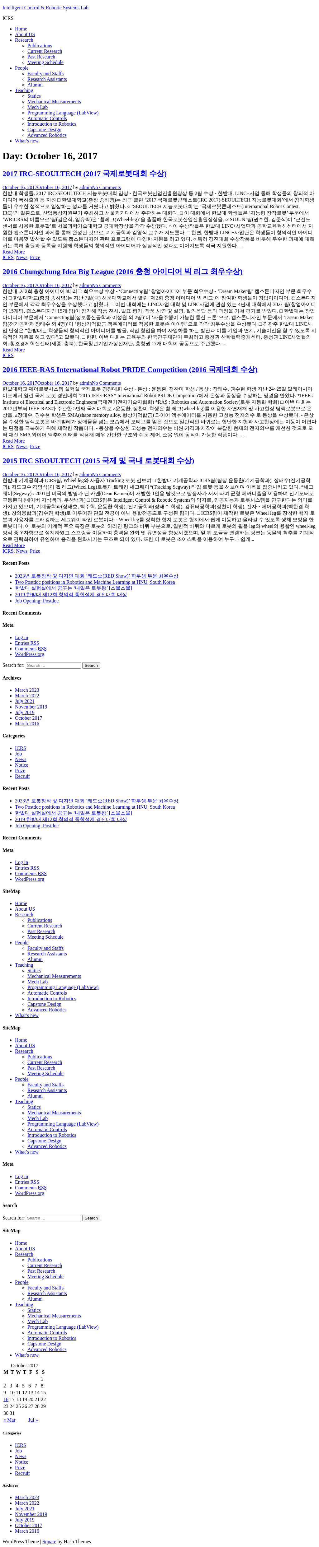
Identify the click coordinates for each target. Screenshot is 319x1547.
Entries (27, 643)
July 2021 (25, 701)
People (22, 68)
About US (25, 34)
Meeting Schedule (45, 62)
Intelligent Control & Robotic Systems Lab (45, 7)
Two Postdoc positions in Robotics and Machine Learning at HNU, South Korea (95, 582)
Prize (35, 257)
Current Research (44, 51)
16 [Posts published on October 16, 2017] (5, 1399)
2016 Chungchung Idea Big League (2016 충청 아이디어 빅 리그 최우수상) (122, 271)
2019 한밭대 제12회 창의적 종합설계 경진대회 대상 (71, 594)
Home (21, 28)
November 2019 (31, 706)
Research (24, 40)
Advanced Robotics (47, 135)
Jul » (33, 1420)
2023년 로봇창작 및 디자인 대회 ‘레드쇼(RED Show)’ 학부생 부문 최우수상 (97, 575)
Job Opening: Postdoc (37, 600)
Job (18, 753)
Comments (31, 648)
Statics (34, 96)
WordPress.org (29, 654)
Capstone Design (44, 129)
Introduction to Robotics (51, 124)
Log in (21, 637)
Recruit (22, 776)
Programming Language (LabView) (62, 112)
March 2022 (27, 695)
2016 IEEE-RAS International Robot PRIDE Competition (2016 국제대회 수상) (130, 369)
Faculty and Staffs (45, 73)
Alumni (35, 84)
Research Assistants (47, 79)
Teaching (24, 90)
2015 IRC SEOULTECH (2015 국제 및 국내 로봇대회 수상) (98, 461)
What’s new (27, 140)
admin (85, 187)
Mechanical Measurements (54, 101)
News (21, 257)
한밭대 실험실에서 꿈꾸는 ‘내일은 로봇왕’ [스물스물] (73, 588)
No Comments (106, 187)
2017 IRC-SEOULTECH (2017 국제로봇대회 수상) (84, 174)
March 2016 (27, 723)
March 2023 (27, 690)
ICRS (8, 257)
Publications (39, 45)
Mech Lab (37, 107)
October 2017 (28, 718)
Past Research (41, 56)
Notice (21, 765)
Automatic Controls (47, 118)
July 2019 (25, 712)
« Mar (9, 1420)
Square (49, 1541)
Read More (13, 251)
